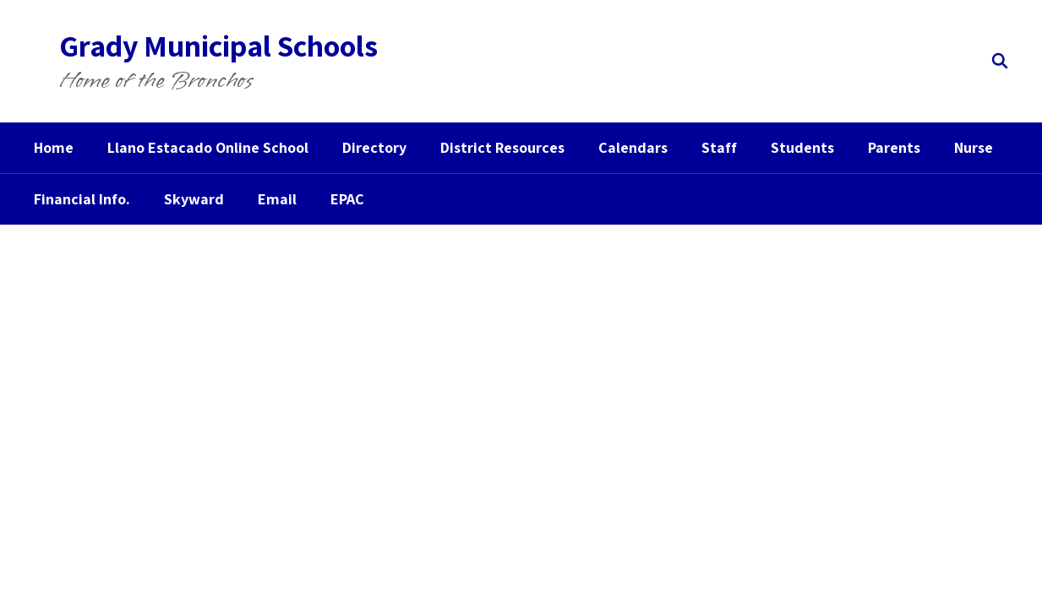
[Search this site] (999, 60)
